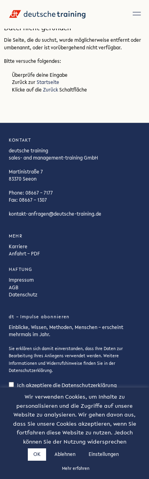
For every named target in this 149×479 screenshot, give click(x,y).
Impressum (21, 279)
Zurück (50, 89)
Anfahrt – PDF (24, 253)
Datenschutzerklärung (30, 370)
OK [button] (37, 454)
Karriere (18, 246)
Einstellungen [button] (104, 454)
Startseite (48, 82)
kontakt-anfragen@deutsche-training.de (55, 213)
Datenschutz (23, 294)
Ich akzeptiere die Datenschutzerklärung (63, 385)
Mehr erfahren (75, 468)
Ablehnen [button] (64, 454)
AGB (13, 287)
